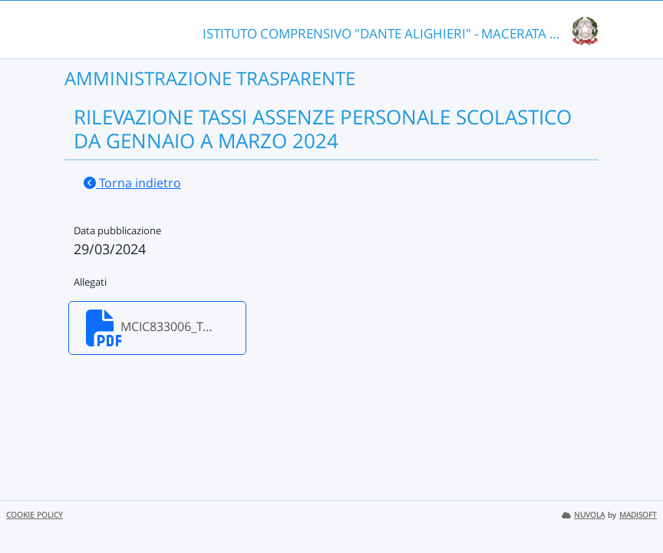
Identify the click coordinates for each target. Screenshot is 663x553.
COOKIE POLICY (34, 515)
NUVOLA (583, 515)
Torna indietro (132, 182)
